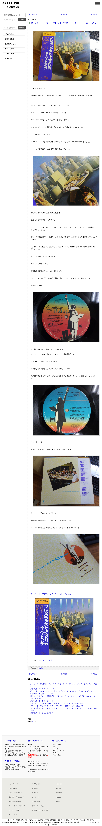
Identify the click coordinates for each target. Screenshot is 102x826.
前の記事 (94, 14)
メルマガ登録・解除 (15, 801)
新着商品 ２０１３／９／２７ (41, 713)
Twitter (58, 801)
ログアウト (35, 797)
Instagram (59, 793)
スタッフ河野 (47, 660)
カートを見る (36, 801)
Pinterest (58, 797)
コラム (39, 660)
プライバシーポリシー (39, 806)
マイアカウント (37, 784)
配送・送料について (35, 741)
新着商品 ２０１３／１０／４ (41, 701)
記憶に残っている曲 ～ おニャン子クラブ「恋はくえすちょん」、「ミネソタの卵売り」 (62, 691)
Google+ (58, 788)
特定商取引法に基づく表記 (40, 810)
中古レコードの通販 (12, 761)
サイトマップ (13, 814)
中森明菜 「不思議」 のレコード (42, 694)
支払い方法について (59, 741)
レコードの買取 (10, 741)
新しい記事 (33, 14)
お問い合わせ (13, 788)
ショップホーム (13, 784)
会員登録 (35, 788)
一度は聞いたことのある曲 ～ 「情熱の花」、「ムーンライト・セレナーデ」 (58, 703)
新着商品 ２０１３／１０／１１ (42, 689)
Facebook (59, 784)
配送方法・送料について (16, 797)
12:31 (40, 668)
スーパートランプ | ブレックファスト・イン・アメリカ (51, 594)
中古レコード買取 (14, 810)
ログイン (35, 793)
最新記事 (64, 14)
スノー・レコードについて (17, 806)
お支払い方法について (15, 793)
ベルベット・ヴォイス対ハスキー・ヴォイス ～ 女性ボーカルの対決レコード (58, 706)
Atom (33, 721)
